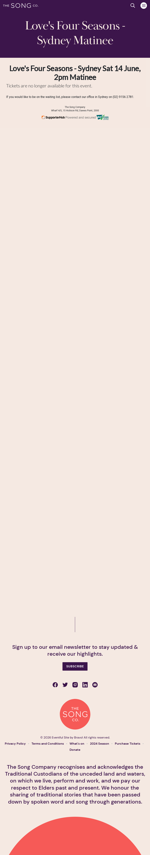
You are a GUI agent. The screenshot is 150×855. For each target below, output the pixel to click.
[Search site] (133, 5)
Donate (75, 750)
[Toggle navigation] (143, 5)
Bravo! (78, 737)
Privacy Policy (16, 744)
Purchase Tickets (128, 744)
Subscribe (75, 666)
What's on (77, 744)
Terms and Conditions (48, 744)
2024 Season (100, 744)
